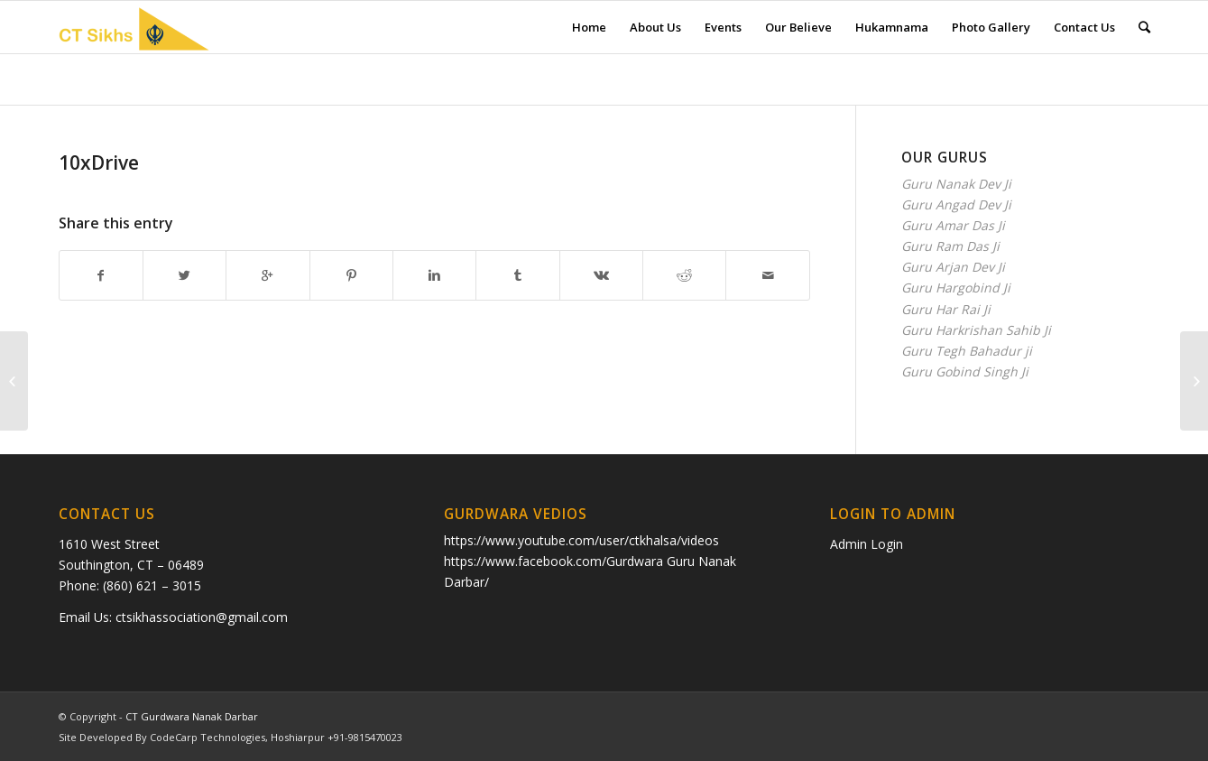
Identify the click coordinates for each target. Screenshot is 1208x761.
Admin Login (866, 543)
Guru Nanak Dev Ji (956, 183)
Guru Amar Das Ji (953, 225)
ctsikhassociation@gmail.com (201, 617)
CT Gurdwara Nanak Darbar (191, 716)
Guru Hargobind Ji (955, 287)
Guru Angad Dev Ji (956, 204)
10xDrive (99, 162)
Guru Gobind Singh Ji (964, 371)
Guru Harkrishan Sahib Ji (976, 330)
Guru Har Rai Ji (946, 309)
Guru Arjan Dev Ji (953, 266)
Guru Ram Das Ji (950, 246)
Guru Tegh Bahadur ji (966, 350)
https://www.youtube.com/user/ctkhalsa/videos (581, 540)
